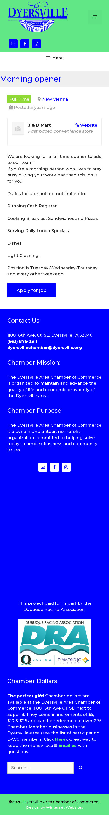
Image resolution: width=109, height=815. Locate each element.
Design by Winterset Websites (54, 807)
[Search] (81, 768)
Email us (67, 745)
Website (88, 125)
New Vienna (55, 99)
